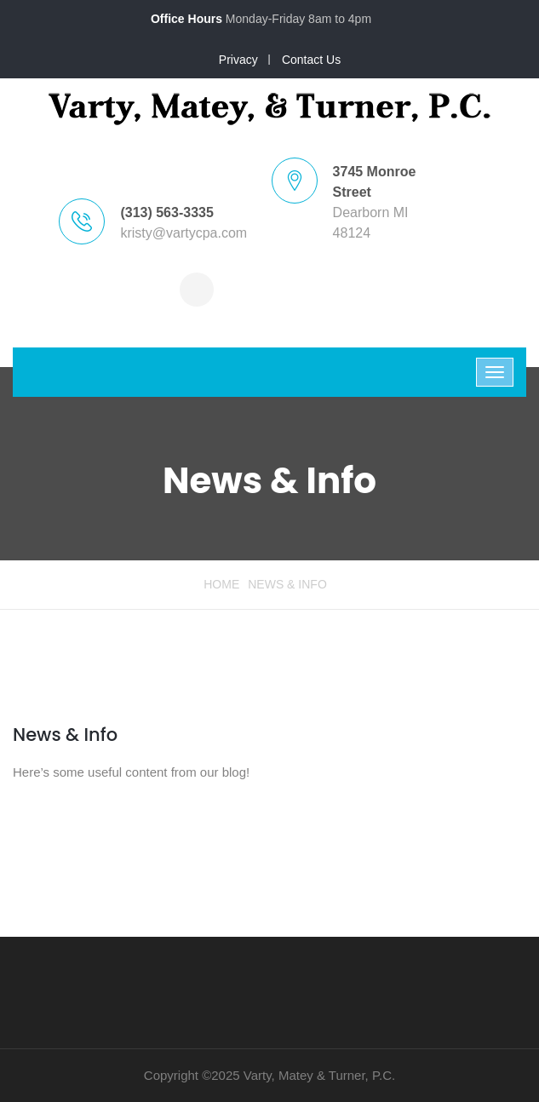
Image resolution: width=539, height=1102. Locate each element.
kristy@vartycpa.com (183, 233)
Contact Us (311, 59)
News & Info (65, 734)
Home (221, 584)
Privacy (238, 59)
